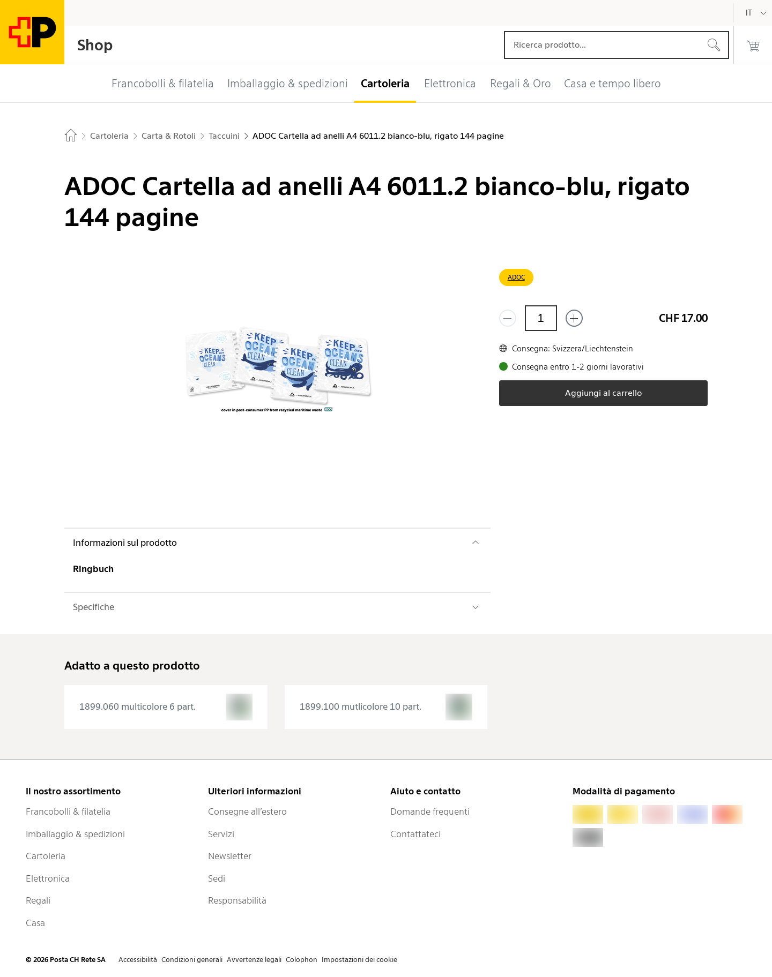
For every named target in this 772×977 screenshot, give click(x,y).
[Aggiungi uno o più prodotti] (574, 318)
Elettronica (48, 878)
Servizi (221, 834)
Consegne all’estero (247, 811)
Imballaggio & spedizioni (75, 834)
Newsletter (229, 856)
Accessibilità (137, 960)
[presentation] (166, 707)
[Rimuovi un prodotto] (507, 318)
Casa (35, 923)
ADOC (516, 277)
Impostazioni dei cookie (359, 960)
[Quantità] (541, 318)
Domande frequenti (430, 811)
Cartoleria (45, 856)
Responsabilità (237, 900)
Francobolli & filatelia (68, 811)
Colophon (301, 960)
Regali (38, 900)
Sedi (216, 878)
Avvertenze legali (254, 960)
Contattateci (415, 834)
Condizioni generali (191, 960)
